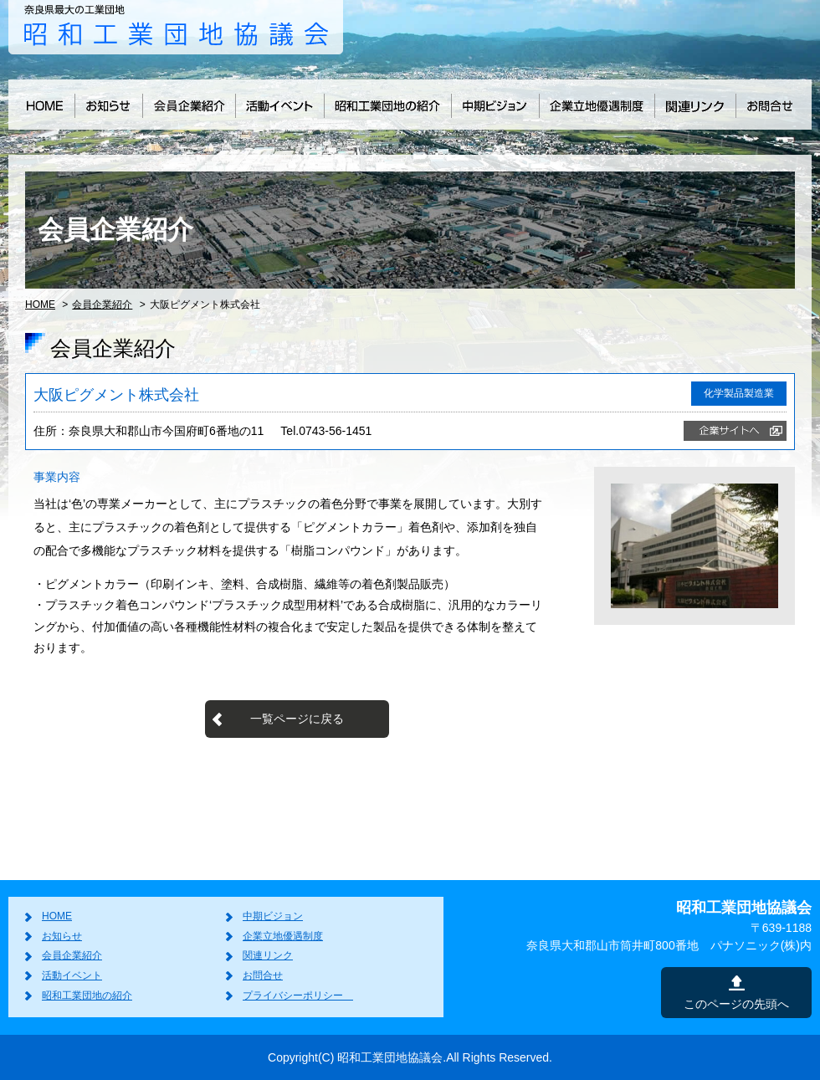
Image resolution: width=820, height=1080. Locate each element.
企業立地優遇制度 (283, 936)
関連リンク (268, 955)
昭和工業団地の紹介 (87, 995)
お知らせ (62, 936)
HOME (40, 304)
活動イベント (72, 975)
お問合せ (263, 975)
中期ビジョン (273, 916)
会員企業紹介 (102, 304)
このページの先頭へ (736, 1004)
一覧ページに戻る (297, 718)
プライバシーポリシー (298, 995)
